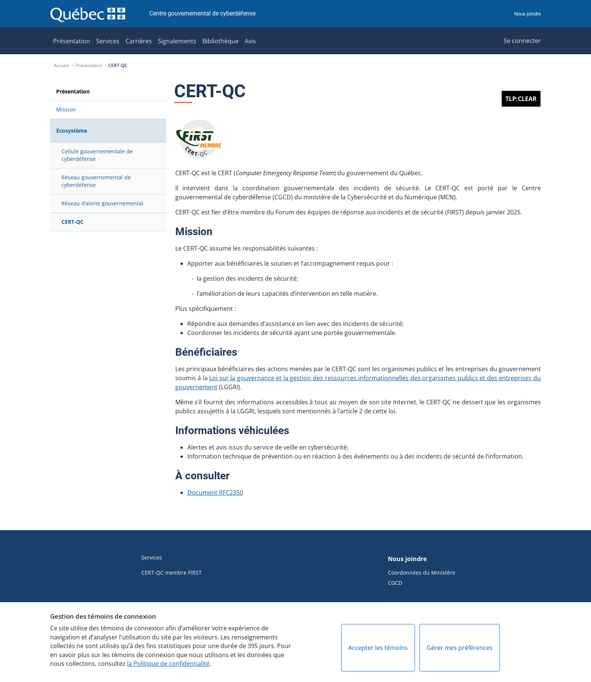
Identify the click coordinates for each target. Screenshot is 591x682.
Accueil (62, 65)
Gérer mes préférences (460, 648)
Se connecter (522, 41)
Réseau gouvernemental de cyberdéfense (96, 181)
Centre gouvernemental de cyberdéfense (202, 13)
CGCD (395, 582)
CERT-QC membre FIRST (171, 572)
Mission (66, 109)
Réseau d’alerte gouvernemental (102, 203)
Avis (250, 41)
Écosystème (71, 130)
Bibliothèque (220, 41)
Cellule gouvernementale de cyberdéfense (97, 155)
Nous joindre (527, 14)
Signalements (177, 41)
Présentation (71, 41)
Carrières (139, 41)
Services (107, 41)
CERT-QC (117, 65)
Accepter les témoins (378, 648)
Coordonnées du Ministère (421, 572)
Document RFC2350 (215, 492)
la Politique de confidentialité (168, 663)
